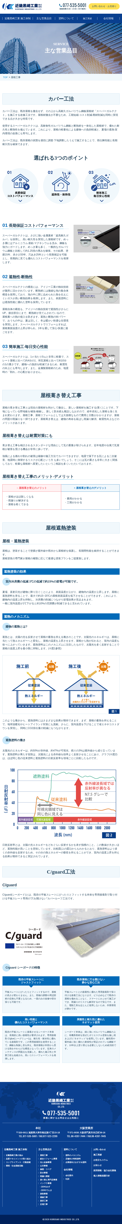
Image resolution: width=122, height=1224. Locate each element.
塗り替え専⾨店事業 (48, 1180)
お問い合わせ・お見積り (104, 6)
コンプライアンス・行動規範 (18, 1162)
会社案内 (69, 1175)
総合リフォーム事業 (48, 1159)
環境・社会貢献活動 (14, 1166)
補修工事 (44, 1197)
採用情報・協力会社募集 (104, 1170)
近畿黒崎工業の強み (14, 1155)
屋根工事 (44, 1155)
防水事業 (44, 1173)
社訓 (67, 1179)
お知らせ (97, 1165)
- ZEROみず (45, 1187)
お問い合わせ (99, 1149)
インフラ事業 (45, 1183)
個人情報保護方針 (101, 1176)
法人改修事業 (45, 1162)
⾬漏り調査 (45, 1176)
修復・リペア (45, 1169)
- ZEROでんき (46, 1190)
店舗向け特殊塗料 (73, 1159)
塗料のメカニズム (73, 1155)
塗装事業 (44, 1194)
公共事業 (44, 1166)
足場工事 (44, 1204)
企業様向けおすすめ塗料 (75, 1162)
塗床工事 (44, 1201)
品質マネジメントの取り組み (18, 1159)
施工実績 (87, 18)
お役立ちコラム (100, 1160)
